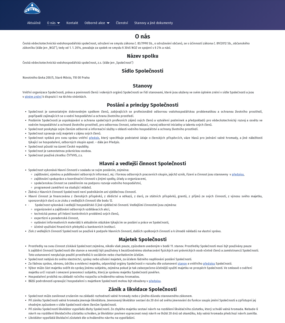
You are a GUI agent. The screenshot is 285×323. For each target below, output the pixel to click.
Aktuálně (34, 23)
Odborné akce (95, 23)
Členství (122, 23)
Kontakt (72, 23)
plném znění (33, 96)
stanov (182, 263)
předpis (94, 138)
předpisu (238, 174)
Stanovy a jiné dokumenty (153, 23)
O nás (51, 23)
